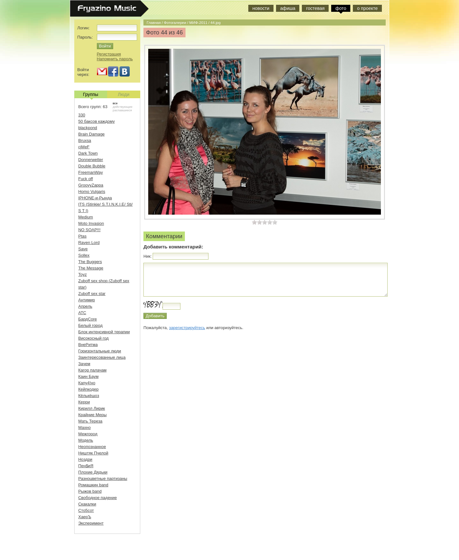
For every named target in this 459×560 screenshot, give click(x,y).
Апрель (85, 306)
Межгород (88, 433)
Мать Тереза (90, 421)
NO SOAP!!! (89, 229)
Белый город (90, 325)
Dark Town (88, 153)
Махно (84, 427)
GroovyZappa (90, 185)
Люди (123, 94)
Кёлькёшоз (88, 395)
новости (260, 8)
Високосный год (93, 338)
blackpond (87, 127)
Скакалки (87, 504)
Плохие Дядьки (93, 472)
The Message (90, 268)
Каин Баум (88, 376)
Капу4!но (86, 382)
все (115, 103)
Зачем (84, 363)
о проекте (367, 8)
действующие (123, 106)
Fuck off (85, 178)
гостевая (315, 8)
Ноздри (85, 459)
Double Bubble (92, 166)
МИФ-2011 (198, 22)
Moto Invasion (91, 223)
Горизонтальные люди (99, 351)
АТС (82, 312)
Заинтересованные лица (102, 357)
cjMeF (84, 146)
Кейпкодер (88, 389)
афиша (287, 8)
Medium (85, 217)
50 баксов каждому (96, 121)
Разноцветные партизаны (102, 478)
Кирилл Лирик (91, 408)
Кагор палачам (92, 370)
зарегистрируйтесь (187, 327)
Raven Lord (89, 242)
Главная (154, 22)
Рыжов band (90, 491)
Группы (90, 95)
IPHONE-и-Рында (95, 197)
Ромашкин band (93, 485)
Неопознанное (92, 446)
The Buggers (90, 261)
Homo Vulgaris (91, 191)
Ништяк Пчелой (93, 453)
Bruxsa (84, 140)
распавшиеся (122, 110)
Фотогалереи (175, 22)
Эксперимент (91, 523)
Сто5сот (86, 510)
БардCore (87, 319)
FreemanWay (90, 172)
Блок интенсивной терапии (104, 331)
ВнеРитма (88, 344)
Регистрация (109, 54)
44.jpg (215, 22)
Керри (84, 402)
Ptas (82, 236)
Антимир (86, 300)
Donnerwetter (90, 159)
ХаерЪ (84, 516)
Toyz (82, 274)
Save (83, 249)
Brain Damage (91, 134)
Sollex (84, 255)
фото (340, 8)
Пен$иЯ (85, 465)
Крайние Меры (92, 414)
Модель (85, 440)
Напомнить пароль (115, 58)
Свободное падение (97, 497)
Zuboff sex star (92, 293)
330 (81, 115)
